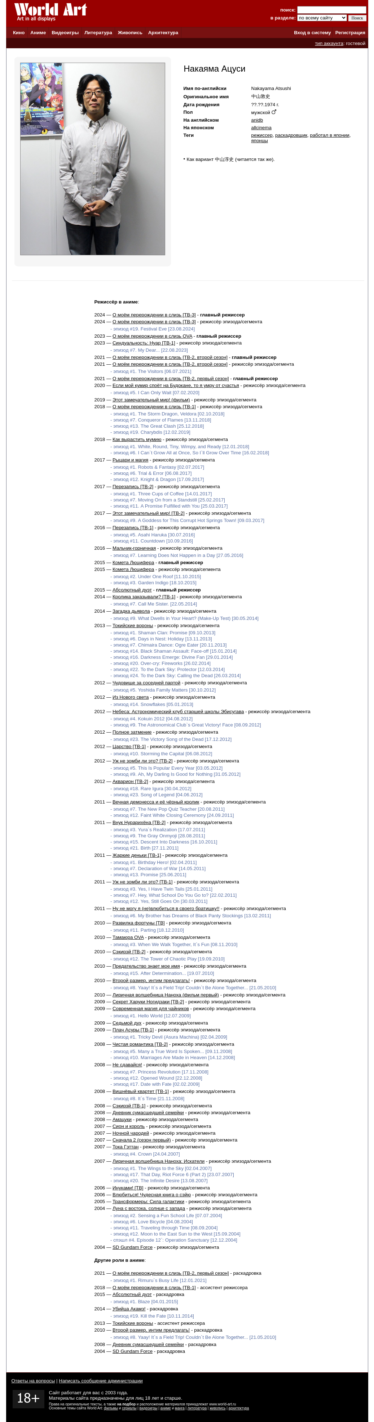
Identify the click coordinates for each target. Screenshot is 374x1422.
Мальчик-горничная (134, 548)
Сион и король (129, 1126)
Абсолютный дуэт (132, 590)
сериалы (129, 1408)
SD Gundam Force (133, 1247)
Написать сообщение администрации (100, 1380)
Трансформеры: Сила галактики (148, 1201)
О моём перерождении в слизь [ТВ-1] (154, 406)
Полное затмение (132, 732)
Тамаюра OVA (128, 937)
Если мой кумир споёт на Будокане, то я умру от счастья (176, 385)
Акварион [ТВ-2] (130, 781)
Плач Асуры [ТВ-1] (133, 1029)
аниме (165, 1408)
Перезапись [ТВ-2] (133, 486)
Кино (19, 32)
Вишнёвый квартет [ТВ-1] (141, 1091)
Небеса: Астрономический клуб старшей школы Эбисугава (178, 711)
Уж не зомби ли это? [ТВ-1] (143, 882)
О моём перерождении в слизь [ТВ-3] (154, 315)
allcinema (261, 127)
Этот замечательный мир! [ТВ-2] (149, 513)
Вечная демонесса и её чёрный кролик (156, 802)
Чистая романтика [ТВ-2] (140, 1044)
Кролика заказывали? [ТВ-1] (144, 596)
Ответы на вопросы (33, 1380)
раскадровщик (291, 135)
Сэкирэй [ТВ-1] (129, 1105)
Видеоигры (65, 32)
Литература (98, 32)
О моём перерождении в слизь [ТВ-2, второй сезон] (170, 357)
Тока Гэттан (125, 1146)
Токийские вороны (133, 625)
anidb (257, 120)
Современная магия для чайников (151, 1008)
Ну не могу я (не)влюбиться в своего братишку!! (166, 908)
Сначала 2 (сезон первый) (142, 1140)
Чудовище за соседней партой (146, 682)
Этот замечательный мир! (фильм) (151, 399)
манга (180, 1408)
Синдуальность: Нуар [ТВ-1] (144, 343)
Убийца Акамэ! (129, 1308)
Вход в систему (312, 32)
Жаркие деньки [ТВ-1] (137, 855)
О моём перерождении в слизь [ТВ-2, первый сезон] (171, 378)
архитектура (239, 1408)
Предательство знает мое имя (146, 966)
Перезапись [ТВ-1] (133, 527)
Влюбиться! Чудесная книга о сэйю (152, 1194)
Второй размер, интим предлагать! (151, 980)
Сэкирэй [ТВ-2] (129, 951)
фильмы (111, 1408)
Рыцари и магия (130, 460)
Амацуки (122, 1119)
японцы (259, 140)
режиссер (262, 135)
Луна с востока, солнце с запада (149, 1208)
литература (197, 1408)
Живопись (130, 32)
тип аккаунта (329, 43)
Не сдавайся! (127, 1064)
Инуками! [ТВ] (128, 1188)
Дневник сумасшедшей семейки (148, 1112)
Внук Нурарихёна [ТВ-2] (139, 822)
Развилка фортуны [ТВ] (139, 923)
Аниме (38, 32)
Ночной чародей (131, 1133)
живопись (217, 1408)
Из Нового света (131, 697)
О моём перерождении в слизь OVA (152, 336)
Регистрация (350, 32)
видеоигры (149, 1408)
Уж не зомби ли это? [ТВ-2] (143, 761)
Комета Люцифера (133, 562)
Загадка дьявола (131, 611)
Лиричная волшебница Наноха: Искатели (158, 1161)
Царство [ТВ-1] (129, 746)
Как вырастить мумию (137, 439)
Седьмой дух (127, 1023)
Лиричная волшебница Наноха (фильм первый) (166, 995)
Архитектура (163, 32)
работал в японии (329, 135)
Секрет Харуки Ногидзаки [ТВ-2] (148, 1001)
